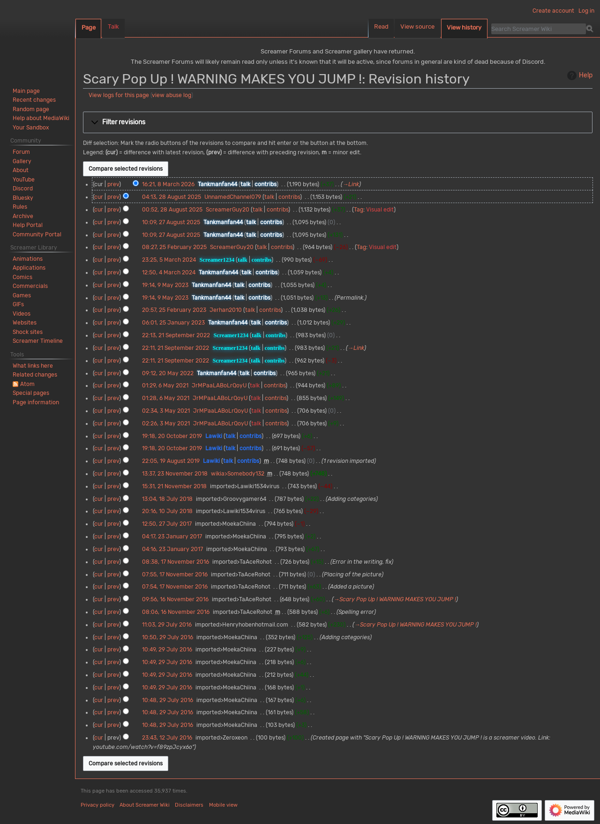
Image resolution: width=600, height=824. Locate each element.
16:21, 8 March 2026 (168, 184)
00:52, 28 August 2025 (172, 209)
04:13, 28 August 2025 (171, 197)
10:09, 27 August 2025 (171, 222)
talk (245, 184)
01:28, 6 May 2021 (165, 398)
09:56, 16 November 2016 (175, 599)
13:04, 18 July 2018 (167, 499)
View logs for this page (119, 95)
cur (98, 197)
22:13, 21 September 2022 (176, 335)
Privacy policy (97, 805)
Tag (358, 209)
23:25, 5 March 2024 (169, 260)
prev (113, 184)
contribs (266, 184)
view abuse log (171, 95)
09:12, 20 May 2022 (168, 373)
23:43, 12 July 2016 (167, 737)
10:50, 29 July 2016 (167, 637)
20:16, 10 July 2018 (167, 511)
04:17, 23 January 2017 (172, 536)
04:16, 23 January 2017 (172, 549)
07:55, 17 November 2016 (175, 574)
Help (578, 75)
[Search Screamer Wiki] (538, 28)
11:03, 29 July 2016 (167, 624)
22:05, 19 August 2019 (171, 461)
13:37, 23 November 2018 (175, 473)
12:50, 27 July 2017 (167, 524)
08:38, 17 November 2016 (175, 562)
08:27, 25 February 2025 (174, 247)
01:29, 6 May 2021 (165, 385)
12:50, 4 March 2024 (168, 272)
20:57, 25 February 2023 (174, 310)
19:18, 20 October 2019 (172, 436)
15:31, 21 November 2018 (174, 486)
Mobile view (223, 805)
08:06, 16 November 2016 (176, 612)
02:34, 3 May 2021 (166, 411)
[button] (338, 122)
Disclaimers (189, 805)
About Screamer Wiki (145, 805)
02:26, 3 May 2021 (166, 423)
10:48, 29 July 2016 (167, 700)
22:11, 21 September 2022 (175, 348)
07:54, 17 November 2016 (175, 586)
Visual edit (380, 209)
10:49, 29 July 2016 (167, 649)
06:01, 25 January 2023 (173, 322)
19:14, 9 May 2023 (165, 285)
